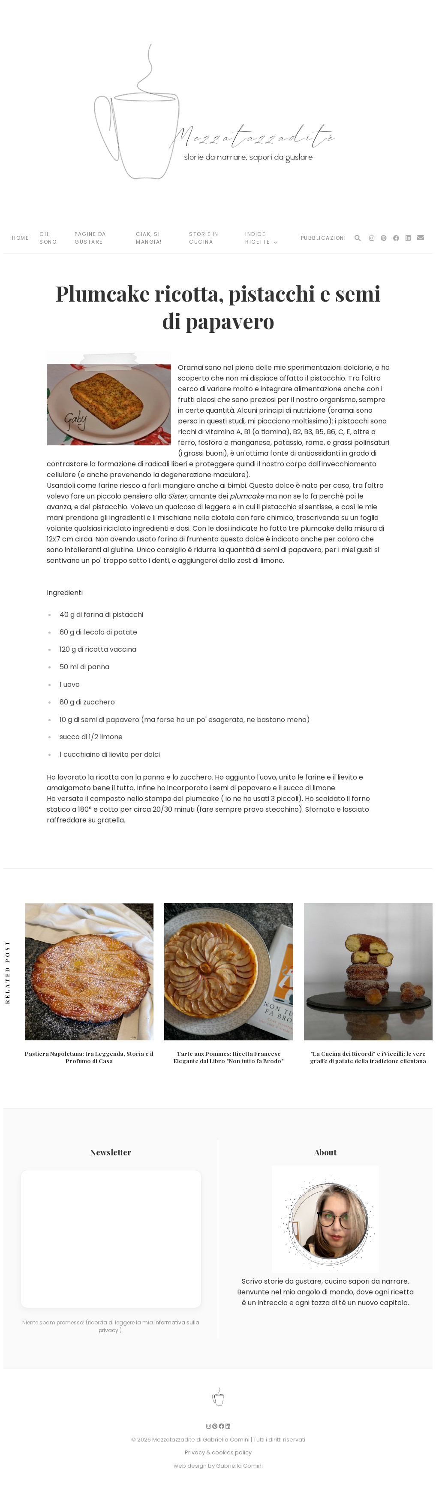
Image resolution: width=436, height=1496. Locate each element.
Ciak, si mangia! (149, 237)
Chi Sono (48, 237)
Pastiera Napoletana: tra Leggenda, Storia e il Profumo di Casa (89, 1057)
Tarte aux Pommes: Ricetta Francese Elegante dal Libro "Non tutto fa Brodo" (229, 1057)
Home (20, 238)
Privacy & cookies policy (218, 1452)
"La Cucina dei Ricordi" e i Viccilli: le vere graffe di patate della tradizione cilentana (368, 1057)
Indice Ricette (261, 237)
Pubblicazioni (323, 238)
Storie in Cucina (204, 237)
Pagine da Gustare (90, 237)
